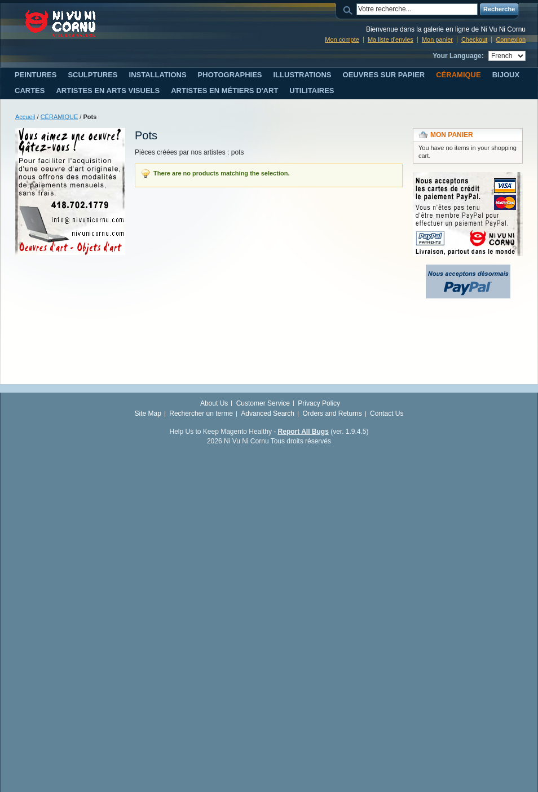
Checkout (474, 39)
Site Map (148, 413)
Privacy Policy (319, 403)
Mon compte (342, 39)
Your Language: (458, 56)
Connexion (511, 39)
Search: (349, 9)
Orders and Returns (331, 413)
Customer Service (263, 403)
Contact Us (386, 413)
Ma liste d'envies (390, 39)
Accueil (25, 116)
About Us (214, 403)
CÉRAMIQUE (59, 116)
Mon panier (437, 39)
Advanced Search (267, 413)
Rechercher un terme (201, 413)
